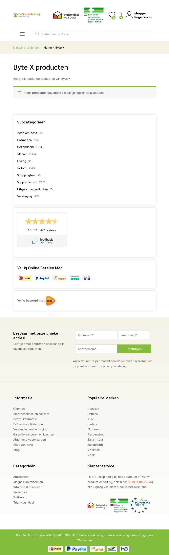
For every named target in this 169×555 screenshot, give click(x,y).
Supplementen (27, 182)
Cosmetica (24, 140)
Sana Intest (95, 439)
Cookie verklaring (117, 535)
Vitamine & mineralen (27, 487)
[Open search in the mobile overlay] (92, 34)
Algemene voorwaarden (29, 439)
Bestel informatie (25, 419)
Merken (22, 154)
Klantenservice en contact (31, 414)
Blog (16, 450)
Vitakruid (94, 450)
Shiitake (18, 497)
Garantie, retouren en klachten (34, 434)
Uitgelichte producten (32, 189)
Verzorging (24, 196)
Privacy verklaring (91, 535)
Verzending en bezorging (30, 429)
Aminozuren (21, 476)
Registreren (143, 17)
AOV (91, 419)
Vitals (91, 455)
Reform (22, 168)
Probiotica (20, 492)
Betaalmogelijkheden (28, 424)
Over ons (19, 408)
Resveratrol (96, 434)
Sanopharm (95, 444)
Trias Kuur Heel (23, 502)
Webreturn (84, 540)
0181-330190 (137, 482)
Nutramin (94, 429)
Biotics (92, 424)
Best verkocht (27, 133)
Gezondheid (25, 147)
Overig (21, 161)
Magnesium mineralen (28, 482)
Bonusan (93, 408)
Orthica (93, 414)
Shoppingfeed (26, 175)
